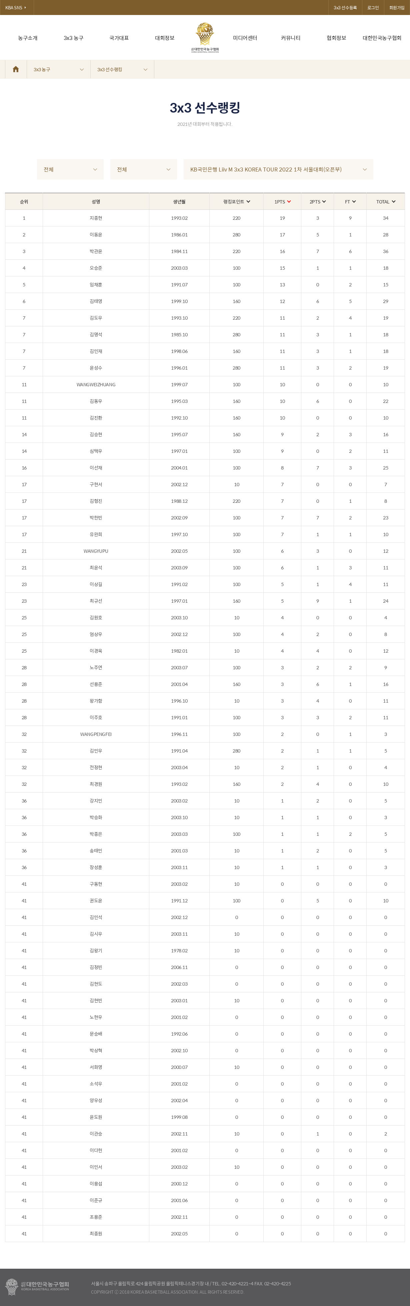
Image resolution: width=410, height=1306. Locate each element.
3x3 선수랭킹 (122, 69)
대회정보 (164, 38)
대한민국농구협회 (382, 38)
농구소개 (27, 38)
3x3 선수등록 (345, 7)
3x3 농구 (74, 38)
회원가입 (397, 7)
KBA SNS (17, 7)
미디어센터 (245, 38)
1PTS (282, 201)
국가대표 (119, 38)
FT (350, 201)
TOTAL (385, 201)
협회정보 (336, 38)
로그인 (373, 7)
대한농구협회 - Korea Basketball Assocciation (37, 1287)
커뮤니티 (290, 38)
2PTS (317, 201)
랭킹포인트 (236, 201)
